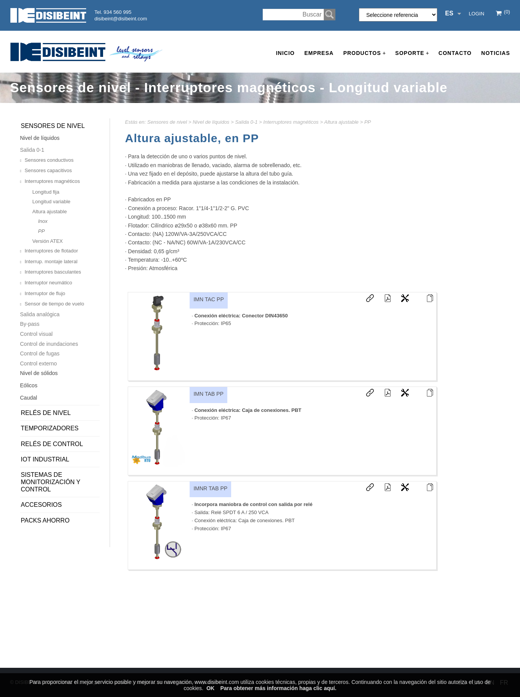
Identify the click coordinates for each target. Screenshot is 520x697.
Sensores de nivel (167, 122)
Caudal (28, 398)
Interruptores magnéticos (291, 122)
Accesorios (41, 504)
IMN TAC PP (208, 299)
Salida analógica (40, 314)
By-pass (30, 324)
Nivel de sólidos (39, 373)
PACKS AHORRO (45, 520)
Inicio (285, 53)
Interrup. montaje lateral (51, 261)
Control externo (38, 363)
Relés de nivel (46, 413)
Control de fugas (40, 353)
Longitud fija (45, 192)
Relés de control (52, 444)
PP (367, 122)
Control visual (36, 334)
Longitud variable (51, 201)
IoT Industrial (45, 459)
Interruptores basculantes (53, 272)
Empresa (318, 53)
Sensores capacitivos (48, 170)
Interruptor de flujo (45, 293)
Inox (43, 221)
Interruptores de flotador (51, 251)
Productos (364, 53)
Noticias (495, 53)
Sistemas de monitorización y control (50, 482)
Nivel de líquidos (211, 122)
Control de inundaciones (49, 344)
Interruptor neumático (48, 282)
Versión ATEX (47, 241)
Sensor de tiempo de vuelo (54, 304)
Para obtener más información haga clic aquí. (278, 688)
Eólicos (28, 385)
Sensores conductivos (49, 160)
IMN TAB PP (208, 394)
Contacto (455, 53)
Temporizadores (49, 428)
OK (211, 688)
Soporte (412, 53)
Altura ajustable (341, 122)
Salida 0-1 (246, 122)
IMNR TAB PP (210, 488)
